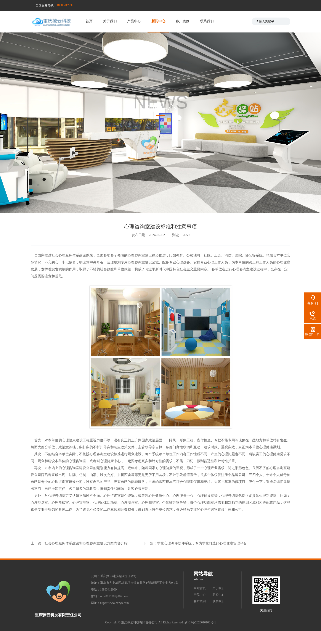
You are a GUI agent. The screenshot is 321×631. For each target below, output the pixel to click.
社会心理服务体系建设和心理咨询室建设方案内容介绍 (86, 543)
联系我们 (207, 21)
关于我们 (110, 21)
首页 (89, 21)
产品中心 (134, 21)
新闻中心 (158, 21)
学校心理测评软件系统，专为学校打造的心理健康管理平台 (202, 543)
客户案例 (182, 21)
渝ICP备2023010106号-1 (200, 622)
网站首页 (200, 588)
